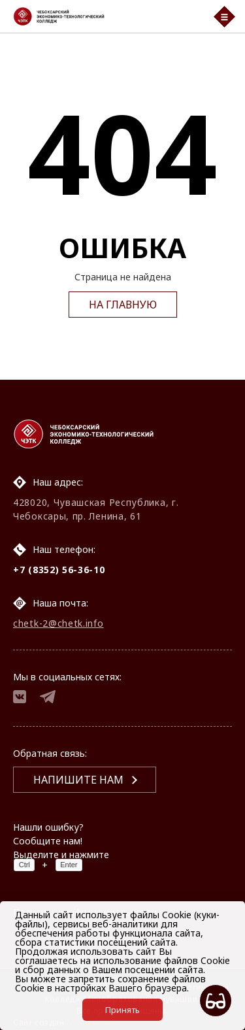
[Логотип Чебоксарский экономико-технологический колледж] (105, 16)
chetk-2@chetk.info (58, 623)
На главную (123, 304)
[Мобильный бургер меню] (224, 16)
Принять (122, 1010)
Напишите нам (78, 779)
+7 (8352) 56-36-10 (59, 569)
